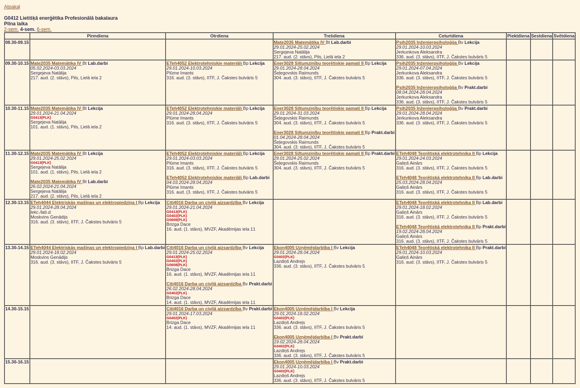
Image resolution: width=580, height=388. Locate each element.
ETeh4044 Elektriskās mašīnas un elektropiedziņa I (85, 202)
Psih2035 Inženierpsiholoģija (427, 42)
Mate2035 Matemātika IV (300, 42)
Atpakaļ (12, 7)
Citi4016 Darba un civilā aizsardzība (204, 202)
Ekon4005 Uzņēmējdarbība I (304, 247)
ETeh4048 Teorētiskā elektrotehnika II (436, 153)
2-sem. (11, 29)
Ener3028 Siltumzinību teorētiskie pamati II (319, 63)
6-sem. (44, 29)
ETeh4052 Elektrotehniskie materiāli (204, 63)
